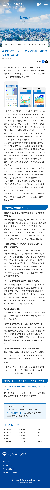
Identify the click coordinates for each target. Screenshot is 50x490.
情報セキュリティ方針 (10, 474)
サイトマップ (7, 463)
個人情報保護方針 (8, 471)
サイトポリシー (7, 467)
